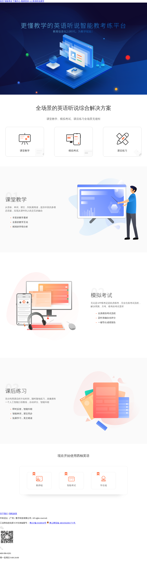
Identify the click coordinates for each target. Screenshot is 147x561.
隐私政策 (13, 514)
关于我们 (4, 514)
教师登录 (25, 1)
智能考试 (8, 1)
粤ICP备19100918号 (38, 523)
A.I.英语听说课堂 (36, 1)
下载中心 (17, 1)
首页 (2, 1)
